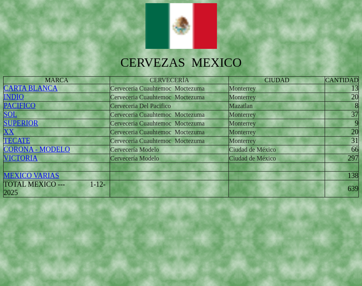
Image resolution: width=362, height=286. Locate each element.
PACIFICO (19, 106)
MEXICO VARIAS (31, 176)
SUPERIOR (21, 123)
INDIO (14, 97)
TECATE (17, 141)
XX (9, 132)
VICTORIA (21, 158)
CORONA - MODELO (37, 149)
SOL (10, 114)
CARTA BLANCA (31, 88)
